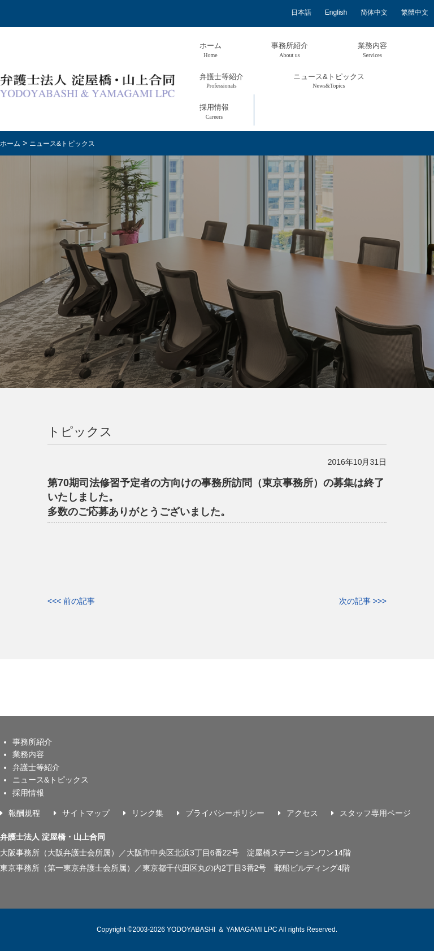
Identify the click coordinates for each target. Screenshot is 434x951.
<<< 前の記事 (71, 601)
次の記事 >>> (363, 601)
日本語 (301, 12)
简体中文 (374, 12)
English (336, 12)
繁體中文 (414, 12)
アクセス (302, 813)
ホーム (210, 49)
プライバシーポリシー (224, 813)
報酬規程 (24, 813)
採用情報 (214, 111)
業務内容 (372, 49)
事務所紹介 (289, 49)
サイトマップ (86, 813)
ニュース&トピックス (328, 80)
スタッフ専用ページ (375, 813)
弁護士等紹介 (221, 80)
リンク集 (147, 813)
